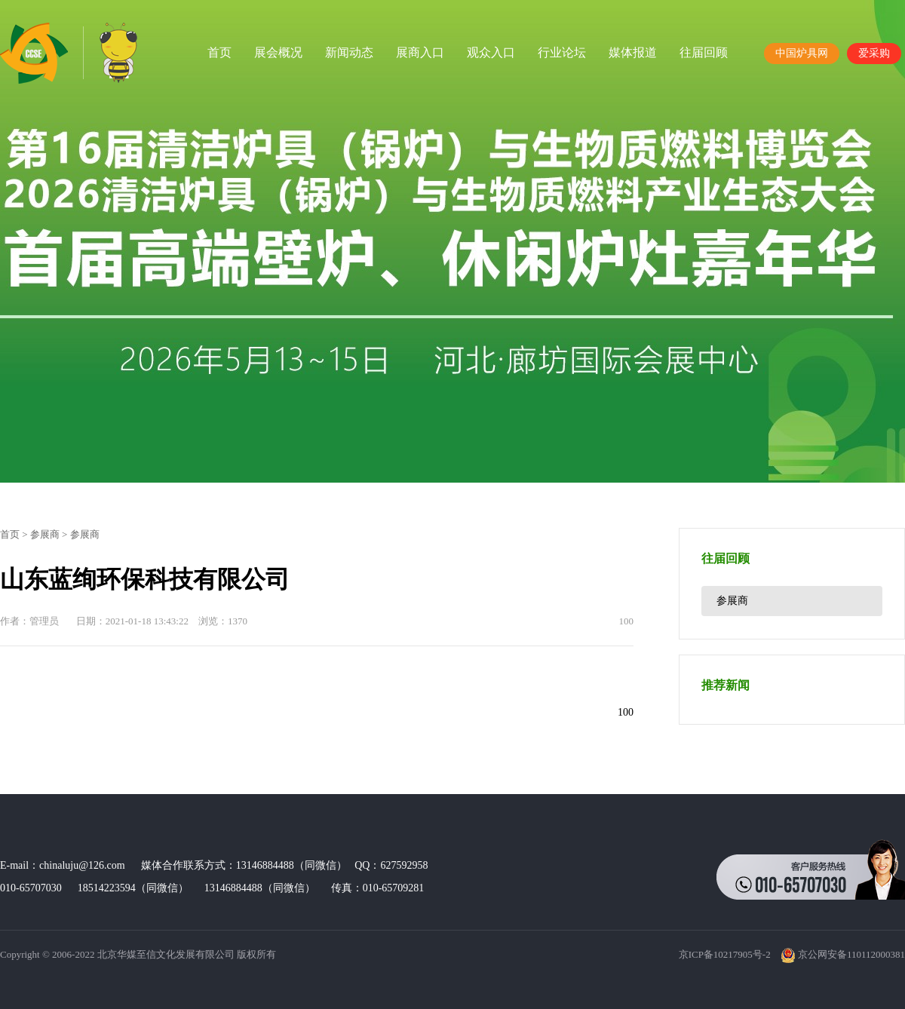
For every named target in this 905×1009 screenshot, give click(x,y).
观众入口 (491, 52)
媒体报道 (633, 52)
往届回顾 (704, 52)
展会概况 (278, 52)
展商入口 (420, 52)
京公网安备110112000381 (843, 954)
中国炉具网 (801, 53)
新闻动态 (349, 52)
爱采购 (874, 53)
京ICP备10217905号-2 (725, 954)
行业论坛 (562, 52)
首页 (219, 52)
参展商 (45, 534)
